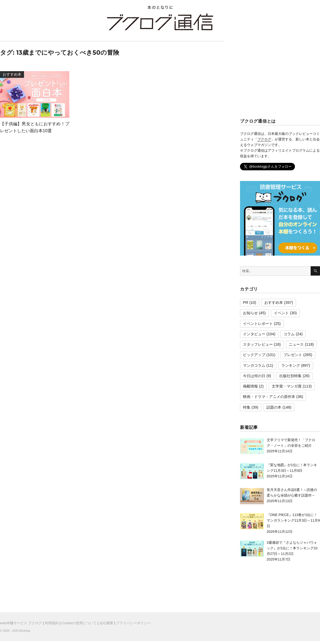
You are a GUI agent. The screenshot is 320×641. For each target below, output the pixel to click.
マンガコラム (254, 365)
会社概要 (106, 623)
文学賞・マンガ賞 (287, 386)
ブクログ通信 (160, 21)
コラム (289, 334)
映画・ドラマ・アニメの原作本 (269, 396)
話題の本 (273, 407)
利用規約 (52, 623)
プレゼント (292, 355)
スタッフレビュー (258, 344)
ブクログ (264, 139)
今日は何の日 (254, 376)
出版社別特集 (290, 376)
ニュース (296, 344)
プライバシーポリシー (133, 623)
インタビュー (254, 334)
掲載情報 (250, 386)
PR (245, 302)
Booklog (24, 630)
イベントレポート (258, 323)
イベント (281, 313)
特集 (246, 407)
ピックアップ (254, 355)
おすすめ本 (273, 302)
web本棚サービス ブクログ (21, 623)
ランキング (290, 365)
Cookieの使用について (79, 623)
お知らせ (250, 313)
